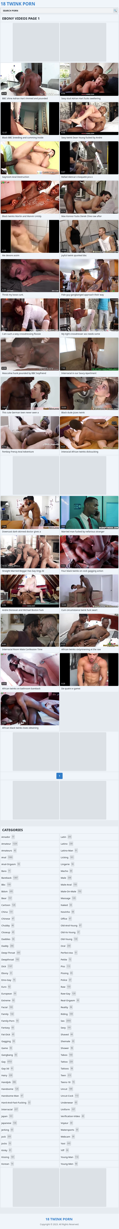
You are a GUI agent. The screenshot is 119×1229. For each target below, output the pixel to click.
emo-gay (8, 980)
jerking (7, 1129)
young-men (69, 1164)
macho (67, 871)
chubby (7, 925)
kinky (6, 1150)
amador (8, 837)
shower (67, 1048)
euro (6, 986)
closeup (8, 932)
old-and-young (71, 925)
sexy (66, 1027)
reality (67, 1007)
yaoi (66, 1143)
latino (67, 843)
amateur (9, 843)
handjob (9, 1082)
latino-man (69, 850)
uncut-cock (70, 1095)
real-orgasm (70, 1000)
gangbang (9, 1055)
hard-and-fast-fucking (16, 1102)
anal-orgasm (10, 864)
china (7, 911)
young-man (70, 1157)
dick (7, 966)
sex (66, 1020)
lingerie (67, 864)
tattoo (67, 1061)
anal (7, 857)
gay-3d (7, 1068)
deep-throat (11, 952)
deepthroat (10, 959)
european (9, 993)
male (66, 877)
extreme (8, 1000)
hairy (7, 1075)
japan (7, 1116)
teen (66, 1075)
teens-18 (68, 1082)
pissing (67, 973)
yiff (65, 1150)
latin (66, 837)
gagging (8, 1041)
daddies (8, 939)
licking (67, 857)
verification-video (73, 1116)
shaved (67, 1034)
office (66, 918)
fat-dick (8, 1034)
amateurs (9, 850)
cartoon (8, 905)
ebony (7, 973)
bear (6, 898)
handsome (10, 1089)
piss (66, 966)
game (7, 1048)
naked (67, 905)
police (66, 980)
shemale (68, 1041)
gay (6, 1061)
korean (7, 1164)
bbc (6, 884)
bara (6, 871)
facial (7, 1007)
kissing (8, 1157)
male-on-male (71, 891)
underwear (69, 1102)
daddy (7, 946)
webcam (68, 1136)
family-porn (10, 1020)
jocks (6, 1143)
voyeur (67, 1123)
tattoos (67, 1068)
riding (67, 1014)
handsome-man (12, 1095)
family (7, 1014)
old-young (69, 939)
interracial (9, 1109)
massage (68, 898)
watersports (70, 1129)
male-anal (69, 884)
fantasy (8, 1027)
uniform (68, 1109)
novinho (68, 911)
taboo (67, 1055)
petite (66, 959)
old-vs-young (70, 932)
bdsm (7, 891)
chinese (8, 918)
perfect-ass (69, 952)
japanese (9, 1123)
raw (66, 986)
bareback (9, 877)
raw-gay (68, 993)
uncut (67, 1089)
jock (6, 1136)
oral (66, 946)
